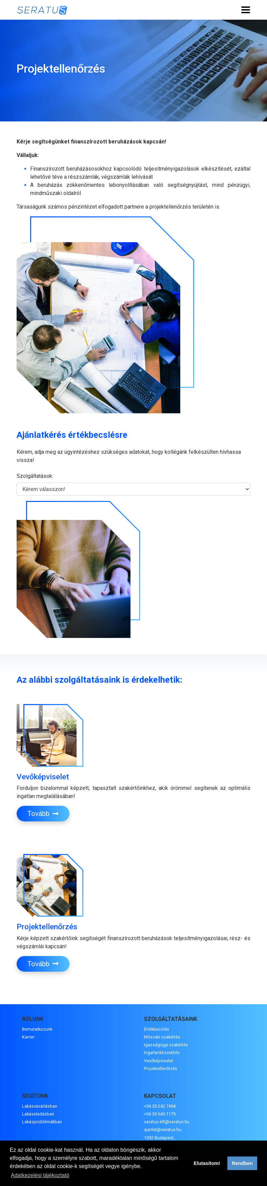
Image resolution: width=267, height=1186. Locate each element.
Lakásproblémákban (42, 1121)
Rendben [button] (242, 1163)
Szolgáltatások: (35, 476)
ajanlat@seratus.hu (162, 1129)
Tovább (43, 814)
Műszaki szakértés (162, 1036)
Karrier (28, 1036)
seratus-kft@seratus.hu (166, 1121)
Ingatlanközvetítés (162, 1052)
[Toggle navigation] (245, 10)
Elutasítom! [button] (207, 1163)
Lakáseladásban (38, 1113)
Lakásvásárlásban (39, 1106)
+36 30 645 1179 (160, 1113)
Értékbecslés (156, 1029)
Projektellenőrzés (160, 1068)
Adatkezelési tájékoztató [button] (40, 1175)
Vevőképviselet (158, 1060)
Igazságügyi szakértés (166, 1044)
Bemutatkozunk (37, 1029)
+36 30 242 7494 (160, 1106)
